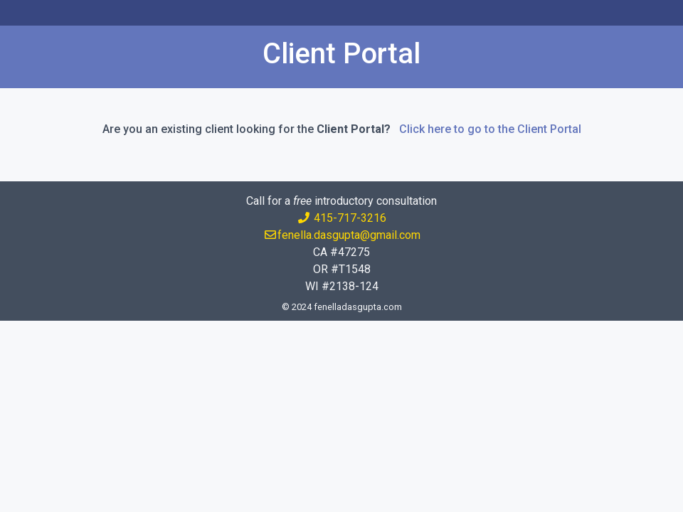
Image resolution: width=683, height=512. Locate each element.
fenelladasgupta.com (358, 307)
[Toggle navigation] (30, 13)
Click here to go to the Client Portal (490, 129)
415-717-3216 (341, 218)
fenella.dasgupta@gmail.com (341, 235)
